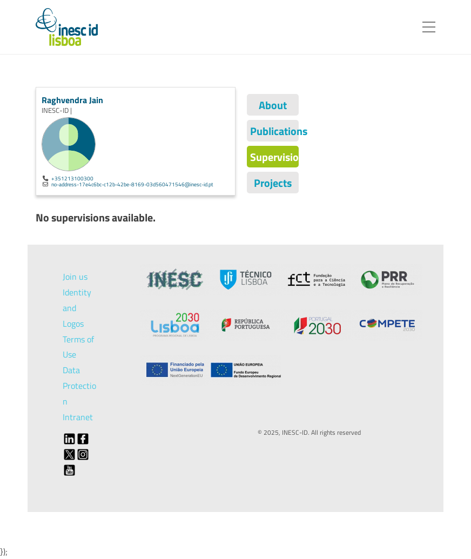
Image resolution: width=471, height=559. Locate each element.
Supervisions (274, 157)
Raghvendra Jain (72, 99)
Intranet (78, 416)
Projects (273, 182)
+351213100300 (72, 178)
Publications (274, 131)
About (273, 105)
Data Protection (79, 385)
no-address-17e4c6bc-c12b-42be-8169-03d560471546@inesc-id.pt (132, 184)
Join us (75, 276)
